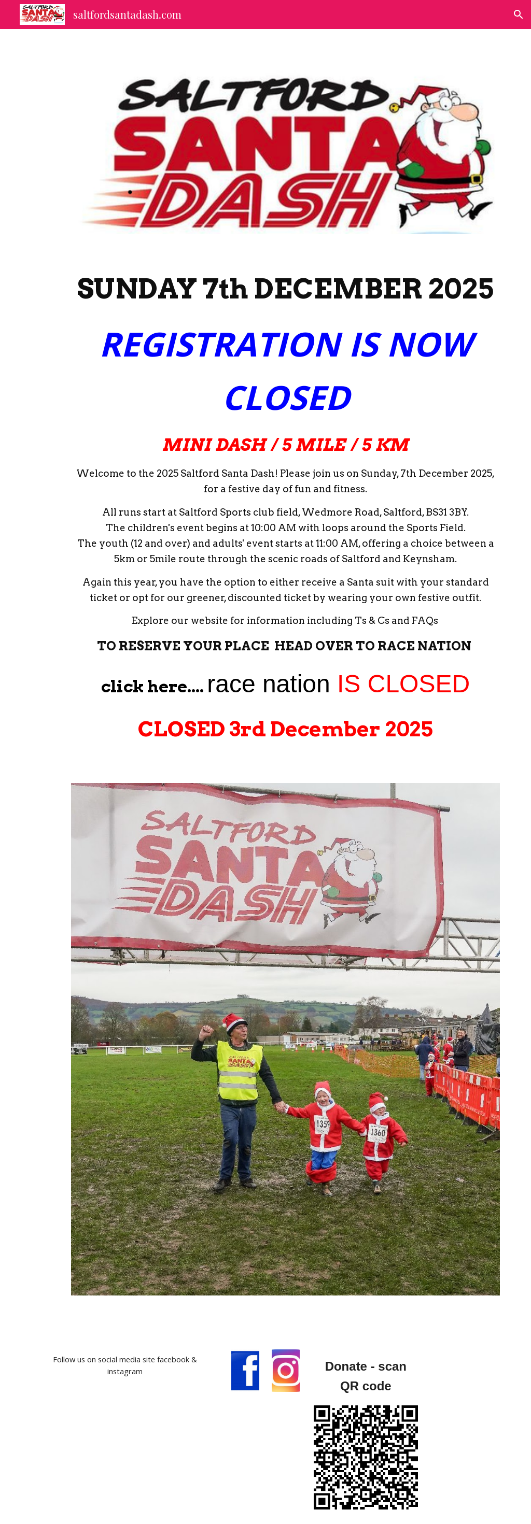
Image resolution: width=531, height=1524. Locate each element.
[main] (285, 509)
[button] (518, 14)
